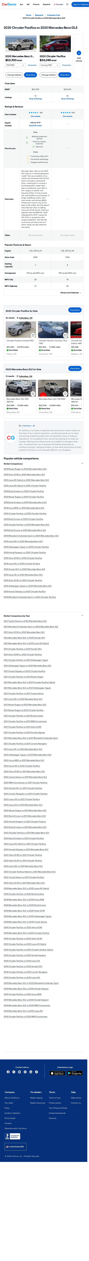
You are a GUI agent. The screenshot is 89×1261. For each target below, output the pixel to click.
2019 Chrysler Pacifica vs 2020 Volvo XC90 (23, 920)
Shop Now (30, 75)
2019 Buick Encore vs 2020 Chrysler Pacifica (23, 519)
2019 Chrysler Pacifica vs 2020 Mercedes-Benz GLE (26, 524)
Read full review (35, 125)
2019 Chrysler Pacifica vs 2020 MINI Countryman (25, 1009)
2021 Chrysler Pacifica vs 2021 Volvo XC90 (22, 719)
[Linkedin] (30, 1037)
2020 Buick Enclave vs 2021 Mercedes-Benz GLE (25, 819)
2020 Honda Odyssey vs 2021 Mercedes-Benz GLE (26, 842)
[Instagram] (25, 1037)
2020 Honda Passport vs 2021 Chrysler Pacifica (25, 814)
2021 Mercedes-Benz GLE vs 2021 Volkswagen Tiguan (27, 680)
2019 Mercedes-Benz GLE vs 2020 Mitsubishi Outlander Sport (31, 975)
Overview (32, 65)
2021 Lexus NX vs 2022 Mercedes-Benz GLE (23, 691)
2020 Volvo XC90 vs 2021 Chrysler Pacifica (23, 847)
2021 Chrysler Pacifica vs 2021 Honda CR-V (23, 641)
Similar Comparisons (44, 463)
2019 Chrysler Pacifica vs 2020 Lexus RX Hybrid (25, 936)
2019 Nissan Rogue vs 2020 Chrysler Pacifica (24, 497)
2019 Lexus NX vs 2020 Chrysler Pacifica (22, 563)
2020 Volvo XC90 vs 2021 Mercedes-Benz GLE (24, 764)
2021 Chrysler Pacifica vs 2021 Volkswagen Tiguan (26, 652)
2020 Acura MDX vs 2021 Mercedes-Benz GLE (24, 752)
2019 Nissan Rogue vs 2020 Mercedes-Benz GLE (25, 469)
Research (39, 15)
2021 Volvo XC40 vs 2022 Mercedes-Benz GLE (24, 624)
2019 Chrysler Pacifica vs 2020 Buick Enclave (24, 886)
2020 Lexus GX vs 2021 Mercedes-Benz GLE (23, 797)
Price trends (10, 1082)
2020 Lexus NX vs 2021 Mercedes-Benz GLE (23, 858)
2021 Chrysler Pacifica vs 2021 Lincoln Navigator (25, 736)
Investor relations (12, 1077)
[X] (13, 1037)
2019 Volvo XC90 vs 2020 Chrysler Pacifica (23, 558)
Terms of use (54, 1062)
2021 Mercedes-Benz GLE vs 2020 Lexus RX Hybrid (26, 636)
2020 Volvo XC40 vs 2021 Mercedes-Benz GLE (24, 875)
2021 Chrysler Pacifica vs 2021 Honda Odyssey (24, 725)
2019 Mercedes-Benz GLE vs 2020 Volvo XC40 (24, 903)
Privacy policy (55, 1067)
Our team (9, 1067)
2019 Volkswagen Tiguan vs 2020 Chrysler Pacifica (26, 547)
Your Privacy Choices (58, 1072)
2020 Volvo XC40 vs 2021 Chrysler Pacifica (23, 853)
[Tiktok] (36, 1037)
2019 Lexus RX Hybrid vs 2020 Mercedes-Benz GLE (26, 480)
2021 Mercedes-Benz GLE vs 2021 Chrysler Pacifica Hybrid (29, 674)
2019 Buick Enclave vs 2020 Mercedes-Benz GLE (25, 502)
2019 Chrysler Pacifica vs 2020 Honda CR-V (23, 959)
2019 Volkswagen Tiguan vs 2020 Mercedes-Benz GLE (28, 586)
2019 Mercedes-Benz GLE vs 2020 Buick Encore (25, 897)
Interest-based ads (57, 1077)
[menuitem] (21, 4)
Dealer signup (36, 1062)
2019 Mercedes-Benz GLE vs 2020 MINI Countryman (27, 998)
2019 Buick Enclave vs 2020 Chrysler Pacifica (24, 491)
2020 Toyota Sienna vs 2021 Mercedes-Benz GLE (25, 769)
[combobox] (15, 1111)
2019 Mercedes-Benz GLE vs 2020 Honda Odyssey (26, 981)
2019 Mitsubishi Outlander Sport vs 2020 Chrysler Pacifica (30, 597)
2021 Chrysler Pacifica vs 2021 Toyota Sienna (24, 686)
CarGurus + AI (28, 425)
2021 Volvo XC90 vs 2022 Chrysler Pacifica (23, 647)
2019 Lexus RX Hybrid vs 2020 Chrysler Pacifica (25, 485)
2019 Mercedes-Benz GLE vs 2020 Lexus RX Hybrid (26, 881)
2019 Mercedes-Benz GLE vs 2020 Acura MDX (24, 892)
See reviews (35, 116)
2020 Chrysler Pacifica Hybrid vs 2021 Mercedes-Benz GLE (30, 864)
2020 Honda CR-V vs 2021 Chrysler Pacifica (23, 780)
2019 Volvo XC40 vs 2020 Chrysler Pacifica (23, 580)
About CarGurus (12, 1062)
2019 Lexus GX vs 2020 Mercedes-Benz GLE (23, 575)
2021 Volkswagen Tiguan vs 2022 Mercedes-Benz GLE (27, 658)
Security (52, 1082)
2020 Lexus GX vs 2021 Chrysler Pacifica (22, 791)
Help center (76, 1062)
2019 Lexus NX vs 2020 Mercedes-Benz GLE (23, 541)
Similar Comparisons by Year (44, 608)
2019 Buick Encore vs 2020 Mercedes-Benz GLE (25, 530)
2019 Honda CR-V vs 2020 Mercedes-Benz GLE (24, 569)
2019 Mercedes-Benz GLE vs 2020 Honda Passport (26, 992)
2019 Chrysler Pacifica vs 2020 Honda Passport (25, 947)
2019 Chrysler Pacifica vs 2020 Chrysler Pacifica (25, 513)
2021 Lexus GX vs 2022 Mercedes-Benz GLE (23, 741)
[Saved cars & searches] (67, 4)
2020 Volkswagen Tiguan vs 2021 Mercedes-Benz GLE (28, 747)
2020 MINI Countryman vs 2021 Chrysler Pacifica (25, 775)
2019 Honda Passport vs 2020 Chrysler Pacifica (25, 552)
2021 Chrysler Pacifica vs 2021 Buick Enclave (23, 708)
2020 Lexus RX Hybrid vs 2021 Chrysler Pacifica (25, 836)
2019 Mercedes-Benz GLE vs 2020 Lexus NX (23, 1003)
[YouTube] (19, 1037)
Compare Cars (53, 15)
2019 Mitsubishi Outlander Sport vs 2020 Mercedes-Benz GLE (31, 536)
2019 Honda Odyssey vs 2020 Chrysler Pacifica (25, 591)
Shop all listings (35, 99)
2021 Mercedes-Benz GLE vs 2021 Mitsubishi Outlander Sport (31, 730)
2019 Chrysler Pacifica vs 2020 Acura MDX (22, 986)
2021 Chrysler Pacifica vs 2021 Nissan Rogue (23, 669)
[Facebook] (8, 1037)
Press (7, 1072)
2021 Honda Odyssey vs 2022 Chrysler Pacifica (24, 663)
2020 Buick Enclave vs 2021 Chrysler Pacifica (24, 830)
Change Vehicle (14, 75)
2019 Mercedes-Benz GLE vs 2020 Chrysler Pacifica (26, 925)
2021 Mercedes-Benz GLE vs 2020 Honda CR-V (24, 630)
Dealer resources (37, 1067)
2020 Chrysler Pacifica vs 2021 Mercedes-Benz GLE (26, 825)
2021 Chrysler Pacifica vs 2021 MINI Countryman (25, 713)
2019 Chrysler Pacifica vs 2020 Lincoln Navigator (26, 964)
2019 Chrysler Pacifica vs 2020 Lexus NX (22, 970)
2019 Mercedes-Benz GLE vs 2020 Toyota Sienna (25, 914)
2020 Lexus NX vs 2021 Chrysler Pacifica (22, 758)
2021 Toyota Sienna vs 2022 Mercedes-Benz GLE (25, 613)
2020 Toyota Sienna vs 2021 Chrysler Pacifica (24, 869)
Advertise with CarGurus (16, 1093)
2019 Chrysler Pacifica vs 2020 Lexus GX (22, 953)
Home (28, 15)
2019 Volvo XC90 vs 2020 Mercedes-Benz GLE (24, 474)
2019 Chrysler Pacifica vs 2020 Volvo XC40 (23, 931)
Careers (8, 1088)
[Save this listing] (33, 335)
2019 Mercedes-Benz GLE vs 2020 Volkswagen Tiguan (28, 908)
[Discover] (58, 4)
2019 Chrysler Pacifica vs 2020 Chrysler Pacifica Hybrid (28, 942)
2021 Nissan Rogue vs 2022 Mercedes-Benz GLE (25, 697)
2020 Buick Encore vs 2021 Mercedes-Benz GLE (25, 808)
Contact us (76, 1067)
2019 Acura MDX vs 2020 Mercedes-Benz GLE (24, 508)
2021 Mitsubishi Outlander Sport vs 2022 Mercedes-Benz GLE (31, 619)
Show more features (70, 292)
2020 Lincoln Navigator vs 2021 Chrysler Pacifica (26, 786)
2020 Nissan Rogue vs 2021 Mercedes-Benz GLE (25, 803)
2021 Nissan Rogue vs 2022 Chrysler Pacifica (24, 702)
